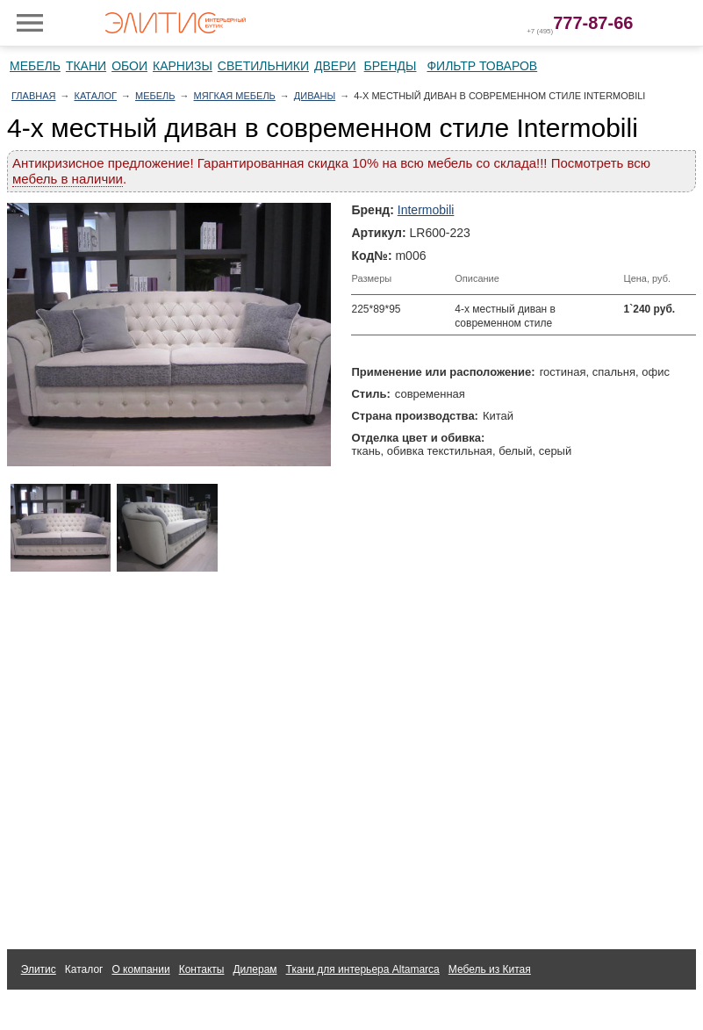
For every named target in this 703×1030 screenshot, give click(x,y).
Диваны (314, 95)
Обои (129, 66)
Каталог (95, 95)
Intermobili (426, 210)
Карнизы (182, 66)
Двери (335, 66)
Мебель (35, 66)
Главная (33, 95)
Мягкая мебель (235, 95)
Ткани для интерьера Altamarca (363, 969)
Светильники (263, 66)
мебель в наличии (67, 178)
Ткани (86, 66)
